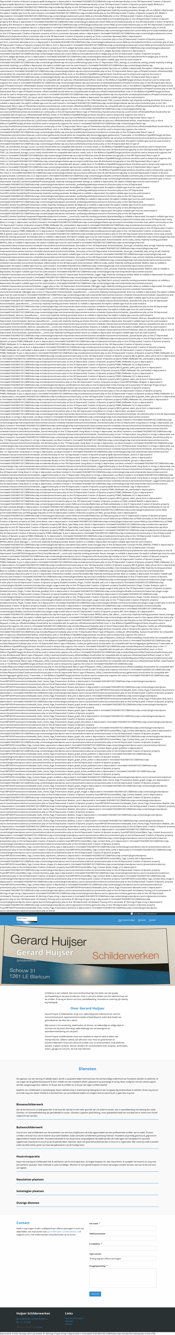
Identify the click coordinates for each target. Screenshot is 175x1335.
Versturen (95, 1294)
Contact (152, 920)
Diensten (142, 920)
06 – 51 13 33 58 (23, 1322)
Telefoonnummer (97, 1233)
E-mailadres (95, 1244)
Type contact (95, 1254)
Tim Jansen (38, 1327)
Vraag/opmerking (98, 1266)
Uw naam (94, 1223)
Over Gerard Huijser (126, 920)
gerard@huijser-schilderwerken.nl (144, 914)
